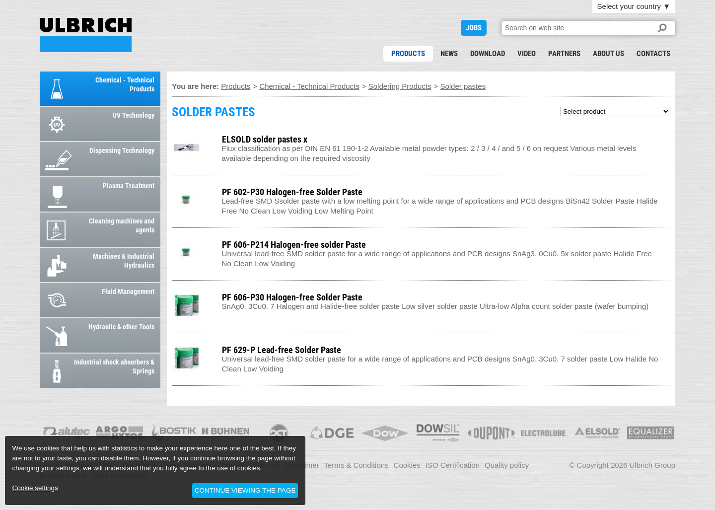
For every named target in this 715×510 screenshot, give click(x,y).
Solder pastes (463, 86)
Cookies (407, 465)
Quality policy (507, 465)
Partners (564, 53)
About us (608, 53)
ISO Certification (453, 465)
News (449, 53)
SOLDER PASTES (86, 35)
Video (526, 53)
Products (408, 53)
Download (487, 53)
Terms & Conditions (356, 465)
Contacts (653, 53)
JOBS (474, 27)
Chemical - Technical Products (309, 86)
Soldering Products (399, 86)
